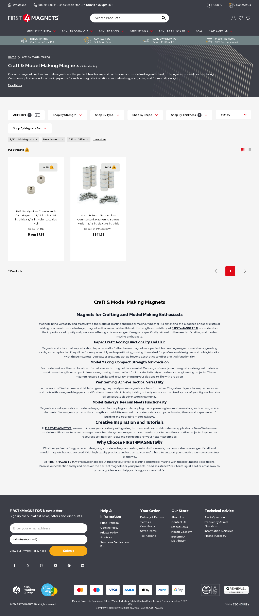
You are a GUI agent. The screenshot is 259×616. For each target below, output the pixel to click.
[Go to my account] (233, 18)
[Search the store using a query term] (122, 18)
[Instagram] (41, 565)
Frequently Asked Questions (216, 524)
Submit (68, 551)
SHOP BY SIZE (142, 31)
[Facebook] (14, 565)
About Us (177, 517)
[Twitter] (28, 565)
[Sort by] (233, 114)
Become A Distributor (178, 539)
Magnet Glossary (215, 536)
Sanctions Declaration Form (114, 544)
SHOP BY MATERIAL (41, 31)
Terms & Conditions (147, 524)
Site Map (106, 537)
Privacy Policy (109, 533)
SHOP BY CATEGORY (77, 31)
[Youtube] (55, 565)
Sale (199, 30)
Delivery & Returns (152, 517)
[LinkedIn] (82, 565)
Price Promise (109, 523)
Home (12, 57)
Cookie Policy (109, 528)
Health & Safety (181, 532)
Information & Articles (219, 531)
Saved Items (148, 531)
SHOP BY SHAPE (111, 31)
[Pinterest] (69, 565)
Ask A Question (215, 517)
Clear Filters (99, 139)
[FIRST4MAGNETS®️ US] (33, 18)
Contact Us (178, 522)
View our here (28, 551)
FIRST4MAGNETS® (185, 328)
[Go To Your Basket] (248, 18)
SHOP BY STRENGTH (174, 31)
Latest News (179, 527)
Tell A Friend (148, 536)
